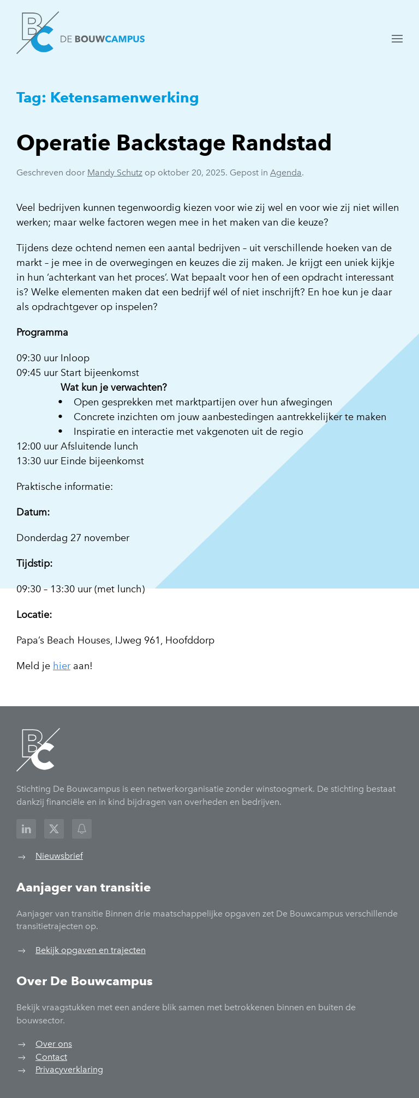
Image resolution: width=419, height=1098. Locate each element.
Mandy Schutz (114, 172)
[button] (397, 38)
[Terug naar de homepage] (80, 32)
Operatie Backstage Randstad (174, 142)
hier (61, 666)
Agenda (286, 172)
